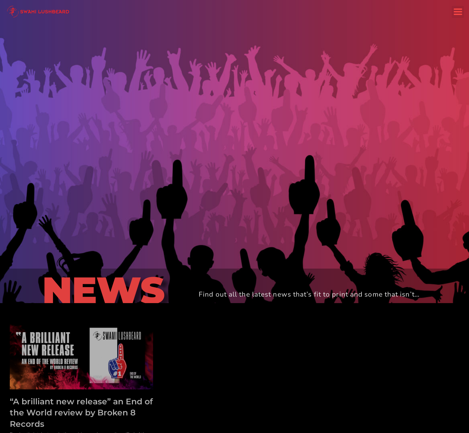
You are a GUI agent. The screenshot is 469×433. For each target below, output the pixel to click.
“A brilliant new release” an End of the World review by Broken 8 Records (81, 413)
